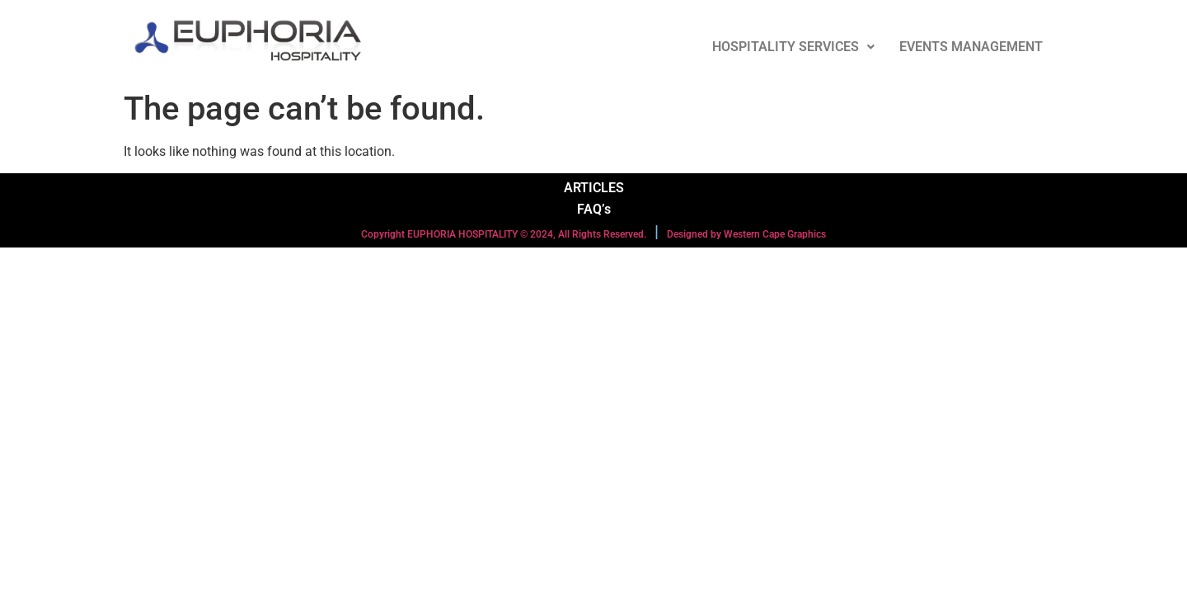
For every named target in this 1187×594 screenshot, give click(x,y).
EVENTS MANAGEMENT (971, 46)
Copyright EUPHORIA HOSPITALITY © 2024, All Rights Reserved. (503, 234)
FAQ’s (594, 209)
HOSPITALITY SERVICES (793, 46)
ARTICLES (594, 188)
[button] (793, 47)
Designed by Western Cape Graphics (746, 234)
